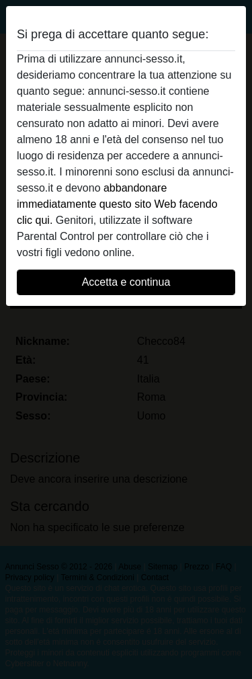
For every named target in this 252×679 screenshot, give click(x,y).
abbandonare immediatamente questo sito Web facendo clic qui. (117, 204)
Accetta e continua (126, 282)
